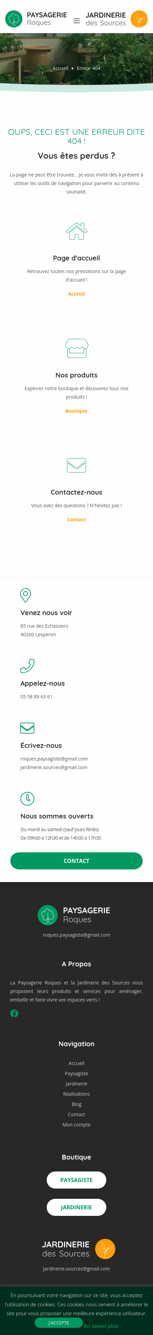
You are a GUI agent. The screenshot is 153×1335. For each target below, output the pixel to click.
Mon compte (76, 1124)
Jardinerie (76, 1083)
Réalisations (76, 1094)
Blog (76, 1104)
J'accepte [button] (58, 1323)
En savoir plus (101, 1325)
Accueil (60, 68)
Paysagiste (76, 1073)
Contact (77, 861)
